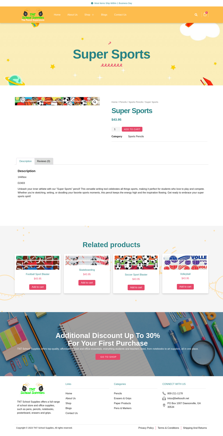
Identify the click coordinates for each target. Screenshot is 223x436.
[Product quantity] (116, 129)
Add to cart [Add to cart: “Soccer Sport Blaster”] (136, 288)
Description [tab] (25, 162)
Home (57, 14)
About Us (72, 14)
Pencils (123, 102)
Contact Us (120, 14)
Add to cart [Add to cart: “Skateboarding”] (87, 283)
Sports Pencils (136, 102)
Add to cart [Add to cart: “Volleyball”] (185, 287)
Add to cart (133, 129)
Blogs (104, 14)
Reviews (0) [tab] (43, 162)
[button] (196, 14)
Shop (89, 15)
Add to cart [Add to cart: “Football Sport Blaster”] (38, 287)
